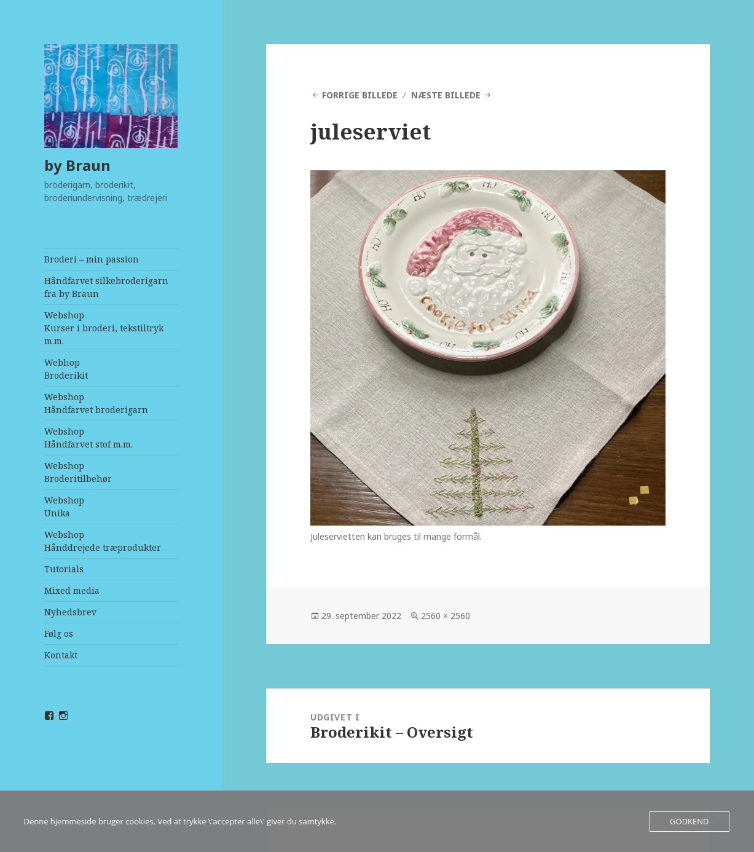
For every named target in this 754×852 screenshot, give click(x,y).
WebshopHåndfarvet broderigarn (96, 403)
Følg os (58, 633)
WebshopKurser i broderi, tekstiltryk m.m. (103, 328)
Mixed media (72, 590)
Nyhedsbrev (70, 612)
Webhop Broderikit (66, 369)
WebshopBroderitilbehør (78, 472)
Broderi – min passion (91, 259)
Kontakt (60, 655)
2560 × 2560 (445, 615)
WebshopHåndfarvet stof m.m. (88, 437)
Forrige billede (360, 95)
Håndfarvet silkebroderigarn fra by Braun (106, 287)
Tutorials (64, 569)
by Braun (77, 165)
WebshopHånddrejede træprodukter (102, 541)
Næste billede (446, 95)
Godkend (689, 821)
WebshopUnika (64, 506)
